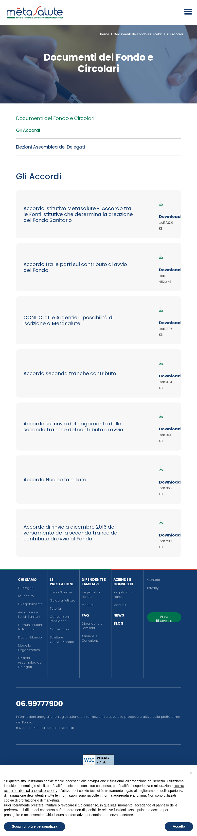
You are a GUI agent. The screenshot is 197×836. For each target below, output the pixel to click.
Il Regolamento (30, 604)
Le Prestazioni (61, 581)
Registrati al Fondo (91, 594)
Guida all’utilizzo (62, 600)
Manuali (88, 604)
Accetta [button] (179, 826)
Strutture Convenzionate (62, 639)
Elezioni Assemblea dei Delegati (50, 147)
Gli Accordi (28, 130)
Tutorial (56, 608)
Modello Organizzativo (29, 647)
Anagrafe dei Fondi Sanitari (29, 614)
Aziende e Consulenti (90, 638)
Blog (118, 623)
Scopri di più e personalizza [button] (34, 826)
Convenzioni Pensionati (60, 618)
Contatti (153, 579)
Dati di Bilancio (30, 637)
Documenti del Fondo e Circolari (55, 118)
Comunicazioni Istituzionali (30, 627)
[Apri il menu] (186, 12)
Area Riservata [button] (164, 618)
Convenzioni (60, 629)
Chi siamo (27, 579)
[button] (191, 773)
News (118, 615)
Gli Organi (26, 587)
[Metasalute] (34, 12)
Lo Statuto (26, 596)
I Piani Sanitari (61, 592)
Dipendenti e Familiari (94, 581)
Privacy (153, 587)
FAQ (85, 615)
